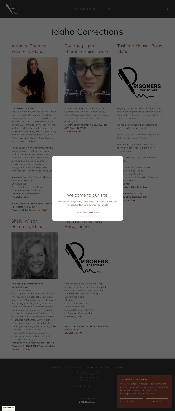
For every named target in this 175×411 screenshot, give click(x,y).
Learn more (87, 212)
